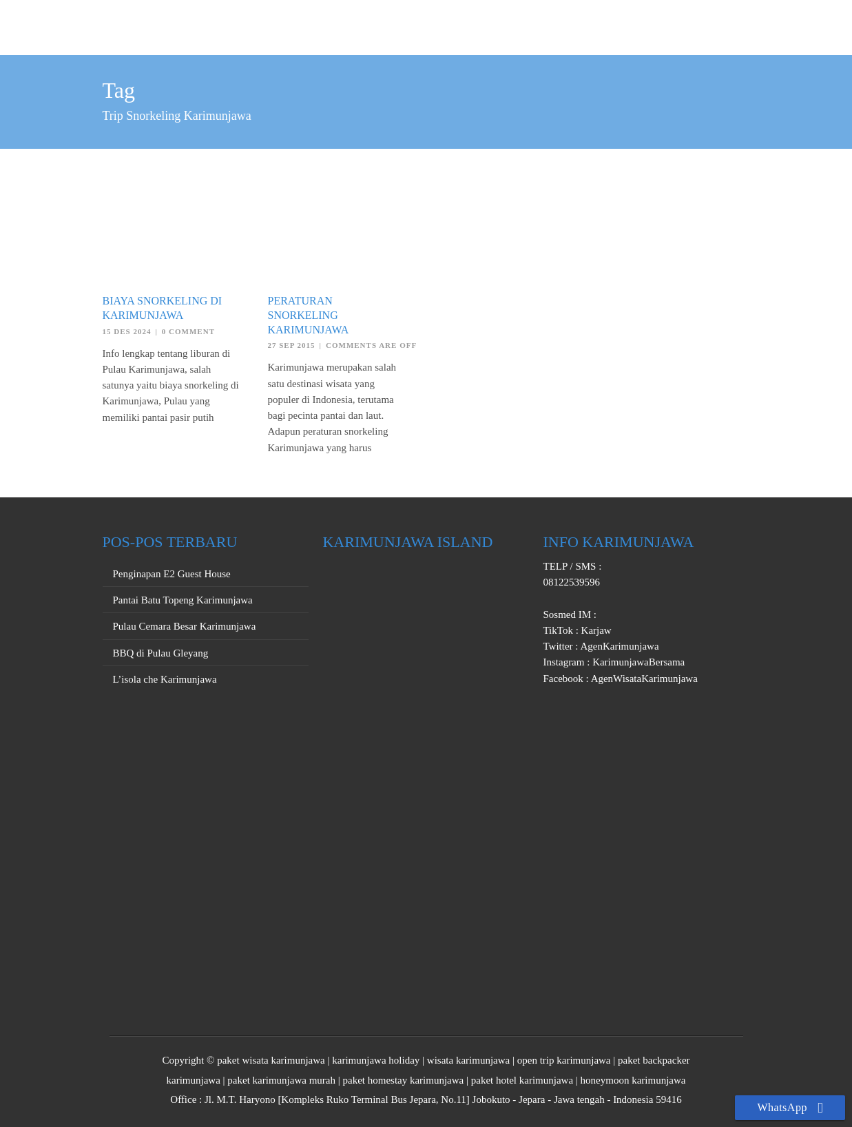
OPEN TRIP (540, 25)
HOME (475, 25)
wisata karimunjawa (468, 1060)
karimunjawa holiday (375, 1060)
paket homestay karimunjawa (403, 1080)
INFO (727, 25)
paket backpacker (654, 1060)
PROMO (674, 25)
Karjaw (595, 630)
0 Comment (188, 331)
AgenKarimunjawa (619, 646)
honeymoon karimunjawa (633, 1080)
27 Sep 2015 (291, 345)
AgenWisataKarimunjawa (643, 678)
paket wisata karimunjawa (271, 1060)
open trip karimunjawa (564, 1060)
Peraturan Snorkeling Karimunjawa (308, 315)
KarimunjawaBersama (637, 662)
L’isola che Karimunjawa (165, 679)
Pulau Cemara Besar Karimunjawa (184, 626)
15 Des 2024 (127, 331)
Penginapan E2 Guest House (172, 573)
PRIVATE (610, 25)
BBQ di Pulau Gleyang (161, 653)
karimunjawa (193, 1080)
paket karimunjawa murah (281, 1080)
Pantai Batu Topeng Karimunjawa (183, 600)
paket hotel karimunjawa (522, 1080)
